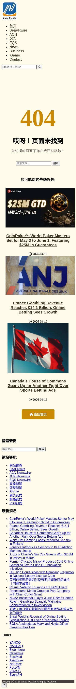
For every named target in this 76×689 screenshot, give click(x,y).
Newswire (16, 653)
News (13, 47)
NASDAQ (16, 646)
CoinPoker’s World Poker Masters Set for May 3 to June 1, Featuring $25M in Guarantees (38, 240)
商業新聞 (15, 483)
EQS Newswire (20, 480)
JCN (12, 39)
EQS (13, 43)
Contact (15, 59)
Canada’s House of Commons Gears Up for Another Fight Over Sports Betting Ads (38, 385)
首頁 (13, 26)
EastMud (15, 656)
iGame (14, 55)
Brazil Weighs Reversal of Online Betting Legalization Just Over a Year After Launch (39, 618)
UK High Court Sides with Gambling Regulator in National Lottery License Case (41, 574)
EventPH (15, 674)
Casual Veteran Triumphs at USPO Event (38, 587)
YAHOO (15, 642)
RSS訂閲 (15, 503)
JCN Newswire (19, 476)
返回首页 (38, 414)
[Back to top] (4, 685)
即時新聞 (15, 487)
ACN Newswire (20, 472)
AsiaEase (16, 660)
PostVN (14, 667)
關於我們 (15, 495)
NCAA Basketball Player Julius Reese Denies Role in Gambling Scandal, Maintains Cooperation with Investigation (41, 601)
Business (16, 51)
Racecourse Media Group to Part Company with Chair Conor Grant (39, 592)
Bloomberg (17, 649)
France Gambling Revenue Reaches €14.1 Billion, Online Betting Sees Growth (38, 307)
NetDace (15, 664)
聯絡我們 (15, 499)
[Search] (39, 67)
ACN (13, 34)
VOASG (15, 671)
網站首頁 (15, 465)
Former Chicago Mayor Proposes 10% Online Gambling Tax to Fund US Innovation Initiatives (41, 565)
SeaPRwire (18, 30)
